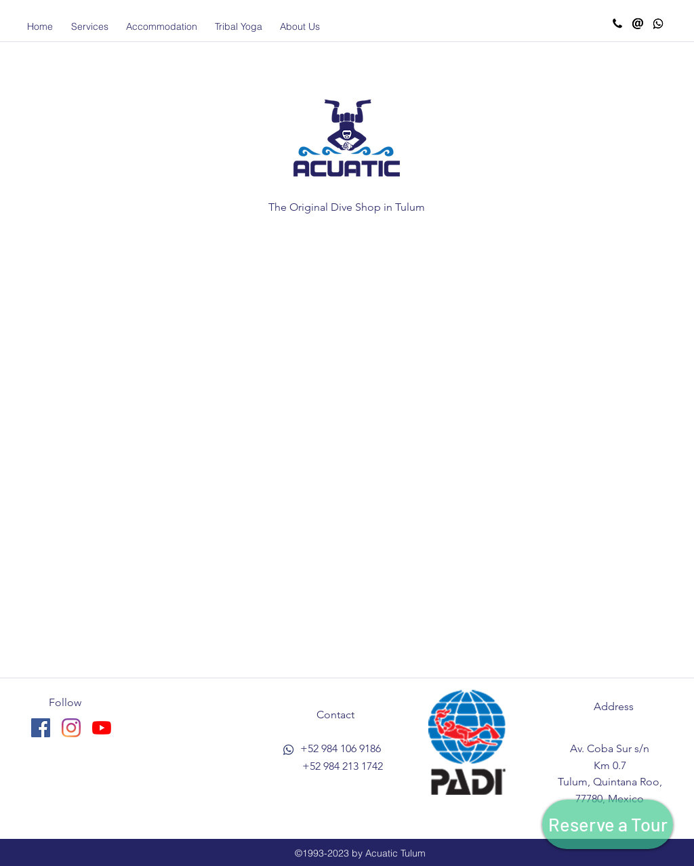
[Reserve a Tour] (607, 824)
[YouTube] (101, 727)
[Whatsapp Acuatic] (658, 23)
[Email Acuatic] (638, 23)
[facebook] (40, 727)
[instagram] (71, 727)
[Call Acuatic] (617, 23)
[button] (89, 26)
